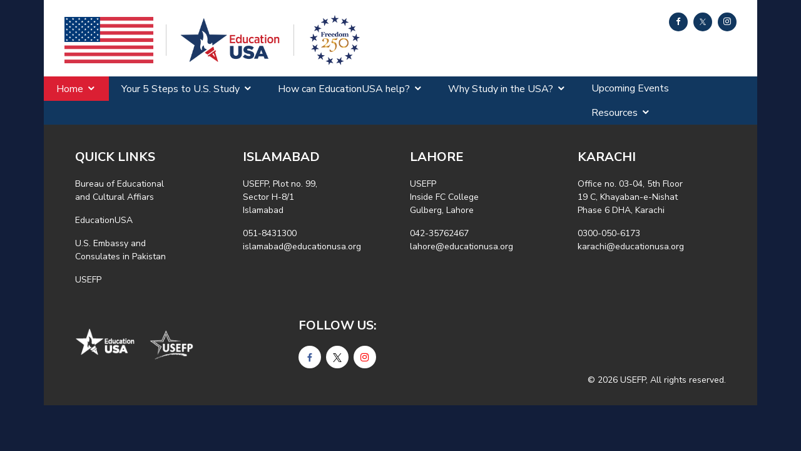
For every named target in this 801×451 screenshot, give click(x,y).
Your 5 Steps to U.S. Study (180, 89)
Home (69, 89)
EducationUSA (104, 220)
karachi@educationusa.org (631, 246)
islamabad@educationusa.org (302, 246)
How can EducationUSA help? (344, 89)
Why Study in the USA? (500, 89)
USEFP (88, 280)
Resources (614, 113)
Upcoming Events (630, 88)
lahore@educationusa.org (461, 246)
